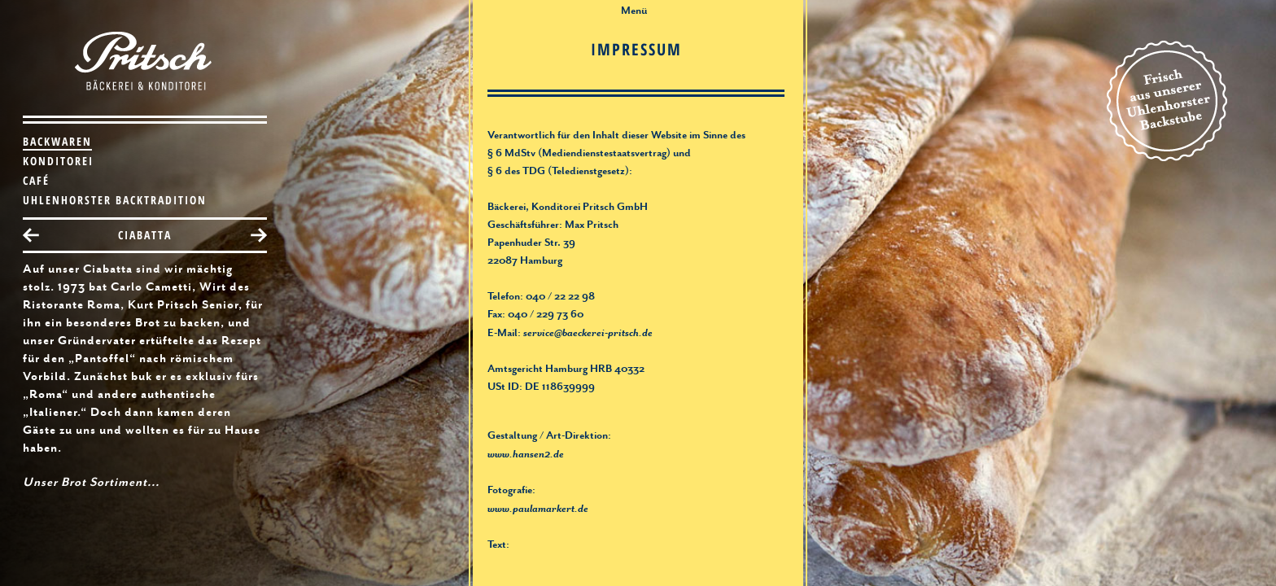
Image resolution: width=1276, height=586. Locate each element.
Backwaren (57, 141)
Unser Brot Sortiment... (91, 483)
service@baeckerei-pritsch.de (588, 334)
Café (36, 180)
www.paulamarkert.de (537, 509)
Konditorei (58, 160)
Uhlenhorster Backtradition (115, 200)
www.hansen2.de (525, 455)
